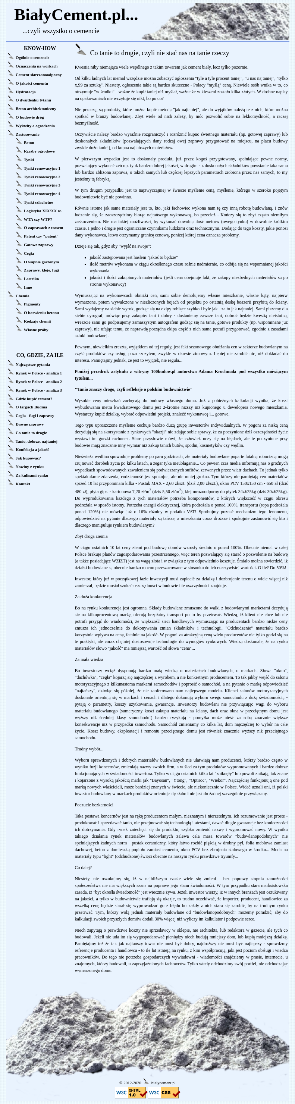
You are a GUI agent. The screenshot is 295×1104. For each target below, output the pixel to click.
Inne (28, 287)
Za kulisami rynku (32, 475)
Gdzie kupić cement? (34, 398)
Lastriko (31, 278)
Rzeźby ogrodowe (39, 151)
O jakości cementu (32, 83)
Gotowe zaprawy (38, 244)
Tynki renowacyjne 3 (42, 185)
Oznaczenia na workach (36, 66)
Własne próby (36, 329)
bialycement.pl (163, 1083)
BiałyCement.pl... (76, 14)
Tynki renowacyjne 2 (42, 177)
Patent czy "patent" (41, 236)
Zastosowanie (28, 134)
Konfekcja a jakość (32, 449)
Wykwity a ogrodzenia (35, 125)
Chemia (22, 296)
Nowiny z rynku (30, 466)
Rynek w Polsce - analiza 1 (39, 373)
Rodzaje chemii (37, 321)
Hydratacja (26, 92)
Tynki (29, 159)
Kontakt (23, 484)
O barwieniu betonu (41, 312)
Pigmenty (32, 304)
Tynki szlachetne (38, 202)
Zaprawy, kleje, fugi (41, 270)
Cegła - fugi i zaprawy (35, 415)
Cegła (29, 253)
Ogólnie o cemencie (32, 57)
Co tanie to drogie (31, 432)
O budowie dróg (30, 117)
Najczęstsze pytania (33, 364)
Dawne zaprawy (30, 424)
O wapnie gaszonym (41, 262)
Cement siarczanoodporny (39, 74)
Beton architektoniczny (36, 108)
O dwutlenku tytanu (33, 100)
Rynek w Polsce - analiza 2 (39, 381)
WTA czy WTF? (38, 219)
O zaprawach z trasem (43, 227)
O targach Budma (31, 407)
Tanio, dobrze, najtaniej (36, 441)
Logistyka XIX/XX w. (43, 210)
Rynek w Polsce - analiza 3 (39, 390)
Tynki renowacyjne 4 (42, 193)
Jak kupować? (28, 458)
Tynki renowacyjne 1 (42, 168)
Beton (29, 142)
